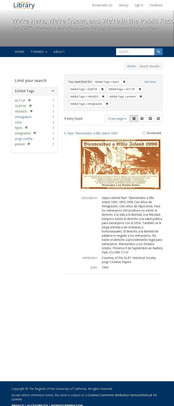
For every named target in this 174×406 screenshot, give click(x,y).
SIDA (18, 122)
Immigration (23, 117)
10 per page (116, 119)
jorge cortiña (23, 139)
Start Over (150, 82)
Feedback (156, 5)
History (123, 5)
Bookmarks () (102, 5)
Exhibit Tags (24, 91)
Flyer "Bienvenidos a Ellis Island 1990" (92, 133)
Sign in (139, 5)
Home (20, 52)
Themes (39, 52)
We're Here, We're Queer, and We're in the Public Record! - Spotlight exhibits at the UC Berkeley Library (24, 5)
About (59, 52)
